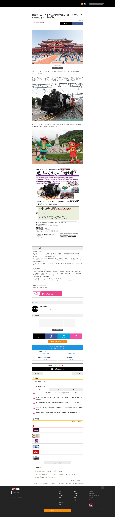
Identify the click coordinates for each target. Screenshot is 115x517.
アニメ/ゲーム (63, 474)
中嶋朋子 (54, 474)
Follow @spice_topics (45, 353)
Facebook (16, 492)
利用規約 (91, 499)
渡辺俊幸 (36, 477)
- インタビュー (77, 495)
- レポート (76, 497)
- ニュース (76, 493)
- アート (60, 500)
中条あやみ (60, 471)
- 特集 (75, 500)
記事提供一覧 (92, 493)
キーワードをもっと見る (76, 480)
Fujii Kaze (44, 477)
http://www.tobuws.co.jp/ (38, 289)
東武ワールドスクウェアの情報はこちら (51, 294)
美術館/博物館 (51, 471)
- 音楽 (60, 491)
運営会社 (91, 491)
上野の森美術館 (53, 477)
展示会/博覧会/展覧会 (39, 471)
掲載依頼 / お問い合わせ (94, 495)
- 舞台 (60, 493)
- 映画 (60, 504)
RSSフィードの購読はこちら (58, 341)
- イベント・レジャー (63, 495)
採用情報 (91, 497)
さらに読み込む (62, 463)
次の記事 (79, 373)
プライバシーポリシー (93, 500)
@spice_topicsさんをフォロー (18, 497)
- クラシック (61, 497)
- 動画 (75, 491)
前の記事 (36, 373)
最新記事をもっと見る (77, 421)
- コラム (75, 499)
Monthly (74, 389)
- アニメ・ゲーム (62, 499)
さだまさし (72, 474)
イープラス (34, 483)
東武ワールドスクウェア (40, 381)
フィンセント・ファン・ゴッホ (41, 474)
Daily (40, 389)
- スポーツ (61, 502)
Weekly (57, 389)
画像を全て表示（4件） (57, 67)
